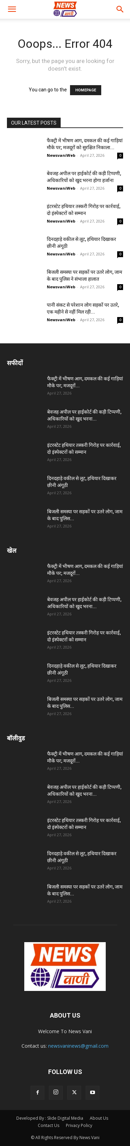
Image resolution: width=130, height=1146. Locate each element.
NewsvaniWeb (61, 155)
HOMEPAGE (85, 90)
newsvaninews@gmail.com (78, 1046)
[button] (12, 9)
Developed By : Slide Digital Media (49, 1118)
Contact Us (48, 1125)
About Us (99, 1118)
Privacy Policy (79, 1125)
